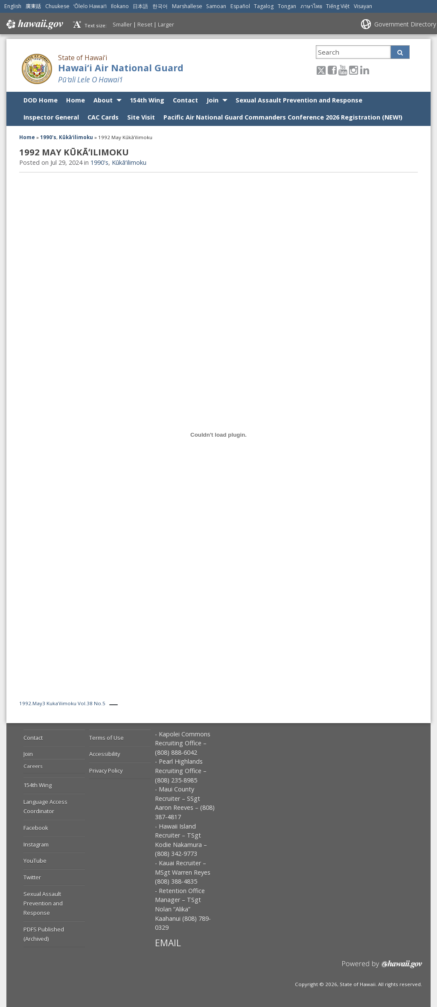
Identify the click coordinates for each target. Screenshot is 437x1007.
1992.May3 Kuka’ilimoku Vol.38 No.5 (62, 703)
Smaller (122, 24)
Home (75, 100)
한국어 (160, 6)
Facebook (35, 828)
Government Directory (405, 24)
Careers (33, 766)
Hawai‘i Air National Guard (121, 67)
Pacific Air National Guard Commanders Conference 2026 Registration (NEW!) (282, 117)
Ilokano (120, 6)
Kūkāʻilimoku (76, 137)
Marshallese (187, 6)
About (103, 100)
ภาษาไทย (311, 6)
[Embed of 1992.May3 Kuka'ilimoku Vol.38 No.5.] (218, 435)
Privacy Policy (105, 770)
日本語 (140, 6)
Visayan (363, 6)
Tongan (287, 6)
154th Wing (147, 100)
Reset (144, 24)
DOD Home (40, 100)
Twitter (32, 877)
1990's (48, 137)
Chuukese (57, 6)
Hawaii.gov (34, 24)
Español (240, 6)
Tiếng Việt (338, 6)
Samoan (216, 6)
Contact (185, 100)
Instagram (36, 844)
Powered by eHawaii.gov (382, 967)
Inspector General (51, 117)
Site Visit (141, 117)
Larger (166, 24)
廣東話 (33, 6)
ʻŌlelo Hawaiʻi (90, 6)
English (12, 6)
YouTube (35, 860)
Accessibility (104, 754)
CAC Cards (103, 117)
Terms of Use (106, 737)
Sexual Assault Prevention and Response (299, 100)
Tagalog (264, 6)
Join (212, 100)
